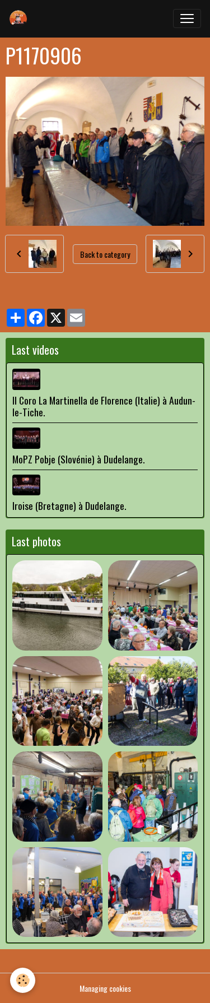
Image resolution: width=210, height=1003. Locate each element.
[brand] (20, 18)
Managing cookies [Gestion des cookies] (105, 988)
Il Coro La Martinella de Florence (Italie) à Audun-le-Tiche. (103, 406)
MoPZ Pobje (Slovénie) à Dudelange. (78, 459)
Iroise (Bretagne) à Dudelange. (69, 505)
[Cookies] (22, 980)
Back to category (105, 254)
